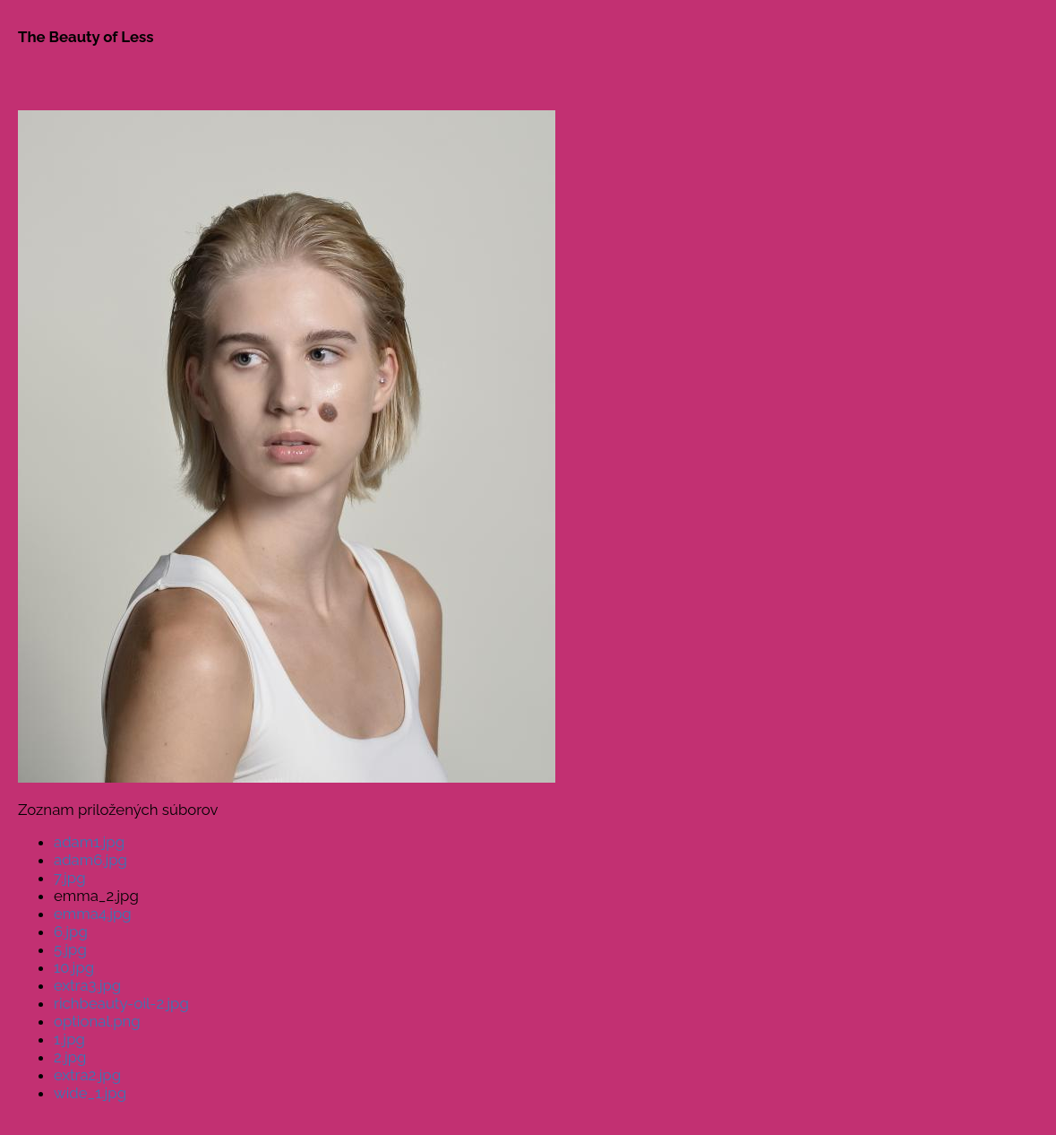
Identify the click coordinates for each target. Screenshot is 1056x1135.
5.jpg (70, 949)
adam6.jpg (90, 860)
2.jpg (70, 1057)
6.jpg (71, 931)
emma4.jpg (93, 914)
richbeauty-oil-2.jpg (121, 1003)
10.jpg (74, 967)
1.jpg (69, 1039)
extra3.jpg (87, 985)
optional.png (97, 1021)
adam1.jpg (89, 842)
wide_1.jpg (90, 1093)
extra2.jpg (87, 1075)
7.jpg (70, 878)
